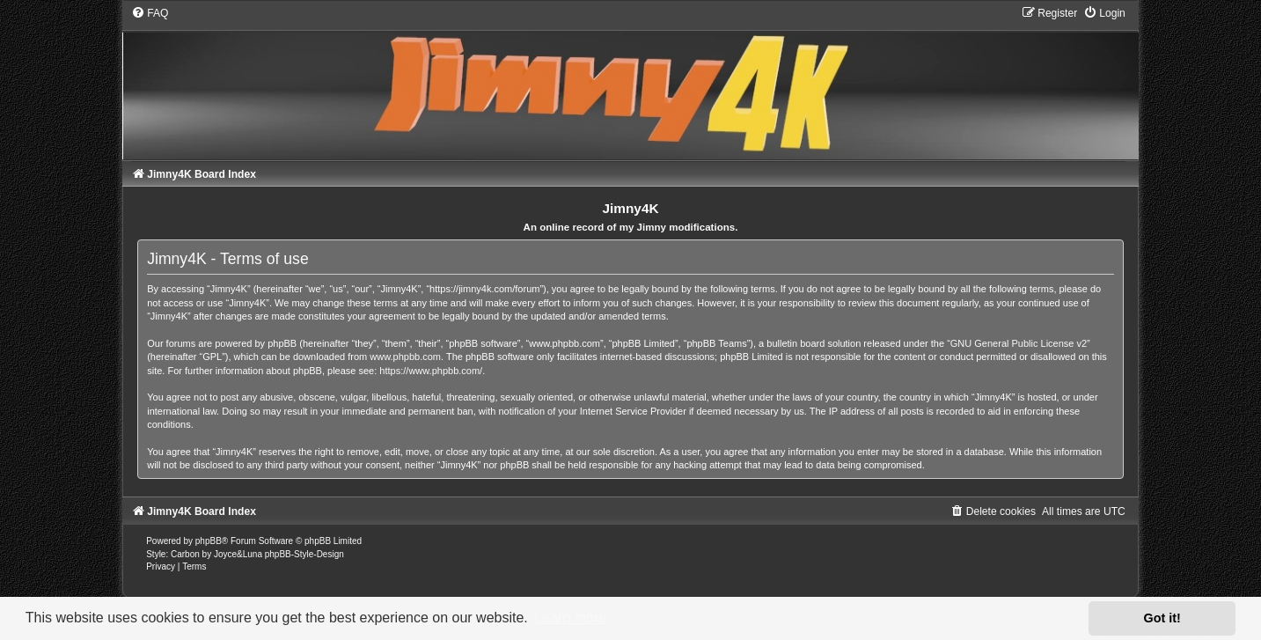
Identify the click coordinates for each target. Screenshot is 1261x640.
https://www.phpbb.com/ (430, 370)
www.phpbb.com (405, 356)
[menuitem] (149, 13)
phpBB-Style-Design (304, 554)
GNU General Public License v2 (1018, 343)
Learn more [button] (570, 617)
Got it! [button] (1162, 618)
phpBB (208, 541)
